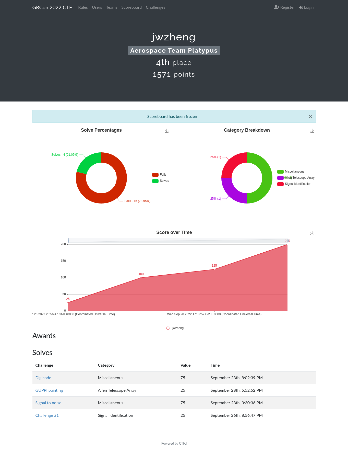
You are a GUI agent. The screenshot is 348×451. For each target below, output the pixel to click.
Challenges (155, 7)
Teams (111, 7)
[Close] (310, 116)
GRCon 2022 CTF (52, 7)
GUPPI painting (49, 390)
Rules (83, 7)
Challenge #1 (47, 415)
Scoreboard (132, 7)
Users (97, 7)
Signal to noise (48, 402)
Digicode (43, 377)
